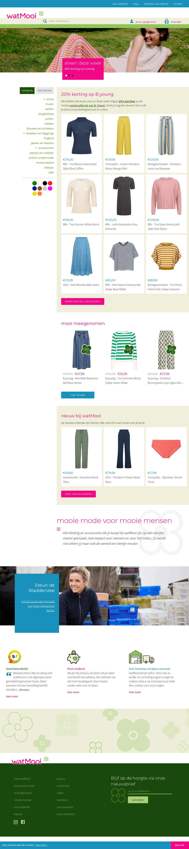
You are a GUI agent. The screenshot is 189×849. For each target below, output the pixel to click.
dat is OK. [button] (180, 845)
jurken (49, 118)
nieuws (18, 826)
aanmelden (138, 812)
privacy (61, 791)
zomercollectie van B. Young (87, 105)
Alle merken (45, 90)
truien (50, 104)
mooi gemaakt (23, 805)
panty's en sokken (42, 153)
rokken (49, 123)
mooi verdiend (65, 826)
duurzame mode (24, 798)
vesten (49, 109)
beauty (49, 167)
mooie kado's (45, 162)
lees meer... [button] (42, 845)
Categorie (27, 90)
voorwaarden (65, 819)
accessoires (46, 148)
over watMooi (22, 791)
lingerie (49, 138)
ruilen (60, 805)
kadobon (62, 812)
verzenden (63, 798)
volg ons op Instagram (16, 834)
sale (51, 172)
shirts (50, 99)
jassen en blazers (42, 143)
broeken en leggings (40, 133)
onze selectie (22, 819)
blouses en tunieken (40, 128)
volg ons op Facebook (23, 834)
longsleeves (46, 114)
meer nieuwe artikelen (78, 494)
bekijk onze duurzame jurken (82, 301)
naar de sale (78, 395)
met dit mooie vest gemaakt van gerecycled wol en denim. (38, 605)
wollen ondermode (41, 157)
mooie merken (23, 812)
